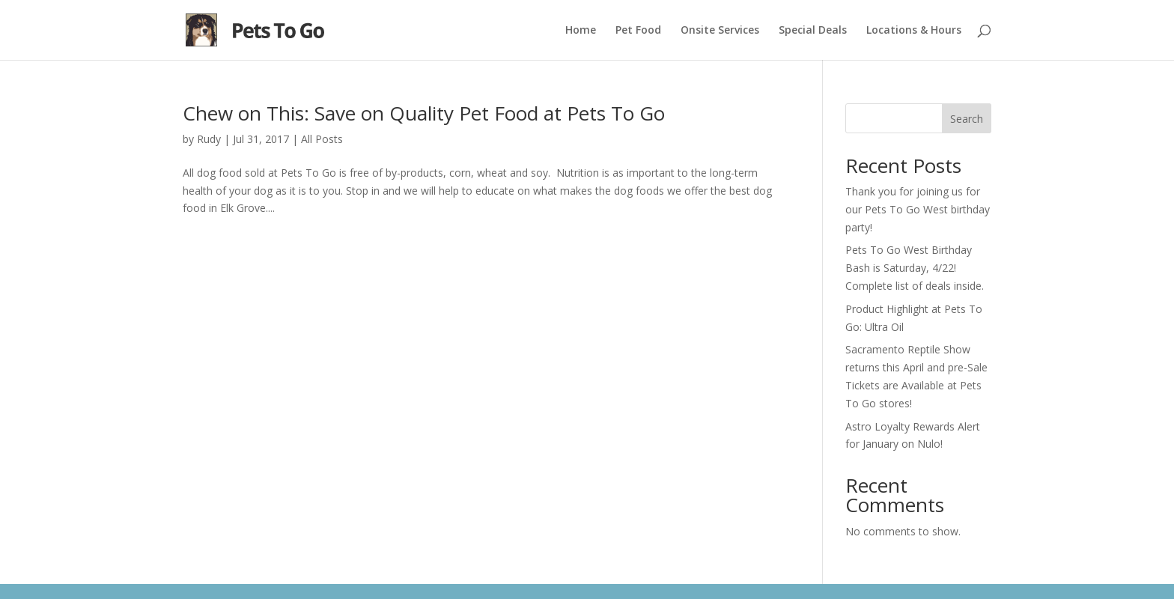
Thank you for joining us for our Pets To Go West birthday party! (917, 209)
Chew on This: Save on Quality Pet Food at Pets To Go (424, 113)
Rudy (209, 139)
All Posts (322, 139)
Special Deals (813, 31)
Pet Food (638, 31)
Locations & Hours (913, 31)
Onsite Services (720, 31)
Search (966, 119)
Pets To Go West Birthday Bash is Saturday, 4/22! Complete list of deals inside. (914, 268)
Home (580, 31)
